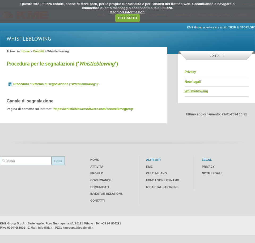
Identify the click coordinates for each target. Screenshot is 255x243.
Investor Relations (106, 193)
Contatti (38, 51)
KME (149, 166)
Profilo (96, 173)
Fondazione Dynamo (162, 180)
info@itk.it (45, 227)
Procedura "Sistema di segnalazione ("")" (56, 84)
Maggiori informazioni (127, 12)
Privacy (190, 72)
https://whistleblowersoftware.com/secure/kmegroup (93, 109)
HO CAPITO (127, 18)
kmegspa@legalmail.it (78, 227)
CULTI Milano (156, 173)
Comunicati (99, 187)
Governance (100, 180)
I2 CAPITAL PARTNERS (162, 187)
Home (26, 51)
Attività (96, 166)
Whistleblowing (196, 91)
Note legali (193, 82)
